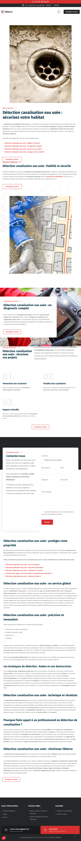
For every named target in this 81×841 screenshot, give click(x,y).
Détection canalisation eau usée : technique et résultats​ (24, 570)
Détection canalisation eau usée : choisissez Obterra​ (23, 576)
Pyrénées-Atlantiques (9, 811)
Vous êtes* (59, 459)
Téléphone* (50, 482)
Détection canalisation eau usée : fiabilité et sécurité (22, 143)
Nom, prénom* (50, 470)
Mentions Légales (62, 814)
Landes (5, 814)
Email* (68, 470)
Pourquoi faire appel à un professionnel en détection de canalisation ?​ (29, 573)
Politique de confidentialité (64, 811)
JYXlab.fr (58, 837)
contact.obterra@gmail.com (19, 829)
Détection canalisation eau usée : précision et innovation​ (24, 567)
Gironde (5, 817)
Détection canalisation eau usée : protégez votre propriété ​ (24, 152)
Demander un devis (72, 12)
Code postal (68, 482)
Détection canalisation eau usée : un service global (22, 564)
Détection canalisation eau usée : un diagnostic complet (23, 146)
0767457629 (53, 829)
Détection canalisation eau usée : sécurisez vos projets (23, 149)
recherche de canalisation (54, 176)
